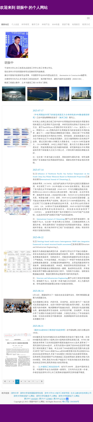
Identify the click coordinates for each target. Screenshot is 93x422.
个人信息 (15, 24)
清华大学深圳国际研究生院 (31, 393)
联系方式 (86, 24)
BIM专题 (55, 24)
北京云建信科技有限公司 (81, 393)
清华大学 (15, 393)
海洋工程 (63, 118)
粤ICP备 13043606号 (70, 402)
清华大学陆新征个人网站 (68, 396)
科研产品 (46, 24)
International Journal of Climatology (54, 179)
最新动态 (5, 24)
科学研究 (25, 24)
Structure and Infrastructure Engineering (52, 278)
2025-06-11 (38, 326)
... (37, 381)
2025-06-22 (38, 237)
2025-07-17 (38, 110)
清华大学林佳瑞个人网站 (24, 396)
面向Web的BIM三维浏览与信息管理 (50, 330)
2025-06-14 (38, 291)
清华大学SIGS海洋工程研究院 (57, 393)
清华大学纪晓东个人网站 (46, 396)
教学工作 (35, 24)
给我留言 (76, 24)
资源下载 (66, 24)
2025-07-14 (38, 170)
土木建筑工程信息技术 (49, 367)
